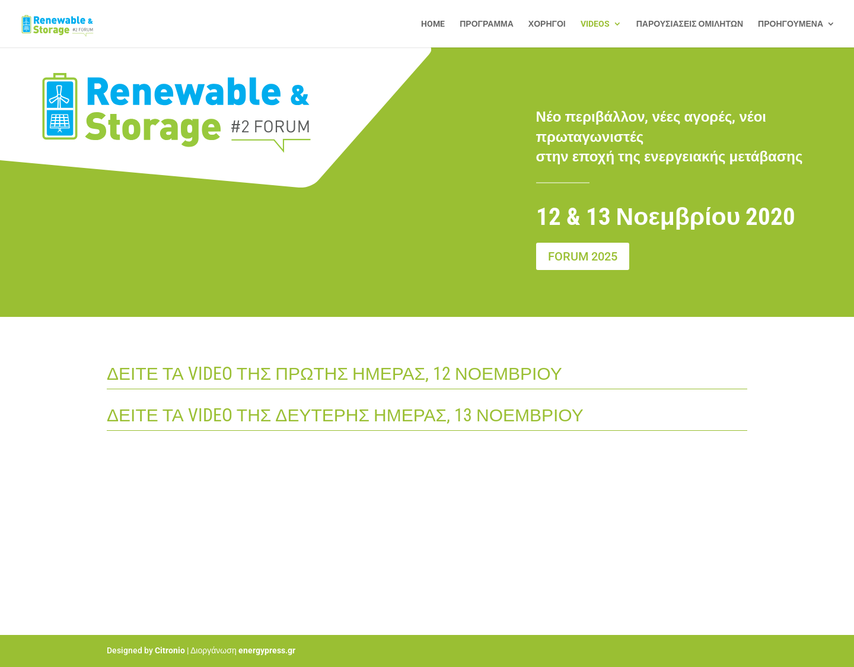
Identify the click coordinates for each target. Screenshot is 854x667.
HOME (433, 24)
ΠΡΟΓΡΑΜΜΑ (487, 24)
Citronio (170, 650)
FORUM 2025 (582, 256)
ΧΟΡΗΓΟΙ (547, 24)
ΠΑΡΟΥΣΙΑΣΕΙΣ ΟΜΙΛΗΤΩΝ (689, 24)
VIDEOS (595, 24)
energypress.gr (266, 650)
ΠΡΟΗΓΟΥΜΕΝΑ (790, 24)
